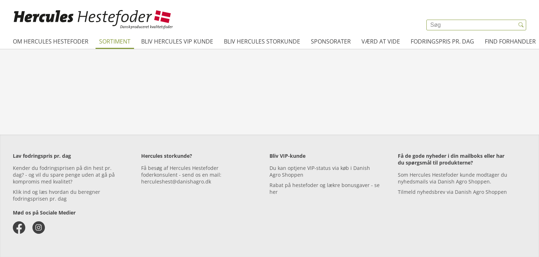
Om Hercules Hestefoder (50, 41)
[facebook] (19, 227)
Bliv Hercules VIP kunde (177, 41)
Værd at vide (380, 41)
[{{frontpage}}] (93, 19)
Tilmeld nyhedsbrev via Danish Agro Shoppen (452, 191)
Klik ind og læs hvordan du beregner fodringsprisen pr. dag (56, 195)
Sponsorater (331, 41)
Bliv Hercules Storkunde (262, 41)
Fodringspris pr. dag (442, 41)
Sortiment (114, 41)
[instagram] (38, 227)
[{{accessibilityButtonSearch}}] (520, 25)
